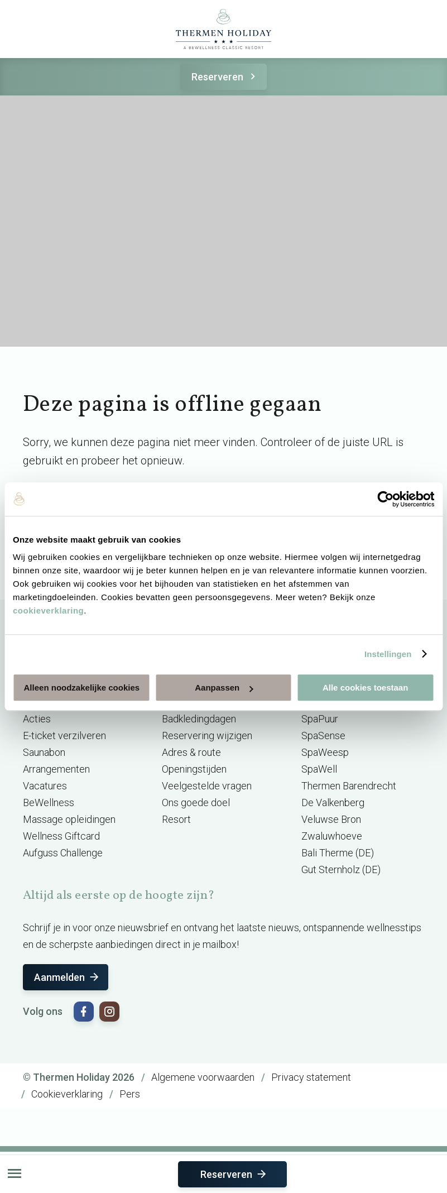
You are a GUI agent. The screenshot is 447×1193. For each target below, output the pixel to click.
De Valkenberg (332, 802)
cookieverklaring (48, 610)
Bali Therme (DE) (337, 853)
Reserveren (225, 76)
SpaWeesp (325, 752)
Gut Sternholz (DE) (341, 869)
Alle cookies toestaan (365, 687)
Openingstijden (194, 769)
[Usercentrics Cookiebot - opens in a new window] (385, 499)
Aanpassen (224, 687)
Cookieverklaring (67, 1094)
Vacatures (45, 786)
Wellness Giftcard (61, 836)
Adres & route (191, 752)
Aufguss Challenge (63, 853)
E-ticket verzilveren (64, 735)
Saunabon (44, 752)
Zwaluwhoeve (331, 836)
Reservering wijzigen (207, 735)
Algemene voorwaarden (202, 1077)
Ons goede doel (196, 802)
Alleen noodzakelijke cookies (82, 687)
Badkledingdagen (199, 719)
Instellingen (388, 654)
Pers (129, 1094)
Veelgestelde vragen (207, 786)
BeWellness (48, 802)
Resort (176, 819)
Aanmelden (67, 977)
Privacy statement (311, 1077)
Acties (37, 719)
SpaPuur (319, 719)
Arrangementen (56, 769)
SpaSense (323, 735)
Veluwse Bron (331, 819)
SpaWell (319, 769)
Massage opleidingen (69, 819)
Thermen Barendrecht (348, 786)
